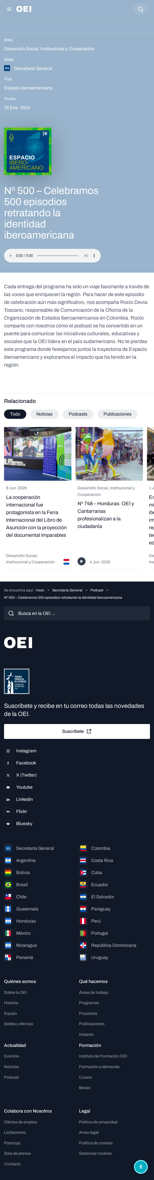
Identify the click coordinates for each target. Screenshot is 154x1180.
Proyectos (88, 1013)
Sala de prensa (17, 1153)
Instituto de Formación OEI (103, 1056)
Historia (11, 1003)
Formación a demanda (99, 1067)
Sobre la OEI (15, 992)
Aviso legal (89, 1132)
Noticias (11, 1067)
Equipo (10, 1013)
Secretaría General (67, 590)
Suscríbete (77, 731)
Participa (12, 1143)
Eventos (11, 1056)
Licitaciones (15, 1132)
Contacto (12, 1164)
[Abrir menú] (9, 9)
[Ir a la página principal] (23, 9)
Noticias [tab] (44, 414)
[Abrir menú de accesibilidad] (141, 1167)
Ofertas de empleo (20, 1122)
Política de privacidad (98, 1122)
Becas (84, 1088)
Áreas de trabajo (93, 992)
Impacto (86, 1034)
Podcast (96, 590)
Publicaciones (92, 1024)
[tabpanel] (77, 498)
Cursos (85, 1077)
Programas (89, 1003)
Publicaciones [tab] (118, 414)
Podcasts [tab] (78, 414)
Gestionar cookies (95, 1153)
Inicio (40, 590)
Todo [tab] (15, 414)
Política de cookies (96, 1143)
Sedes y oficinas (18, 1024)
